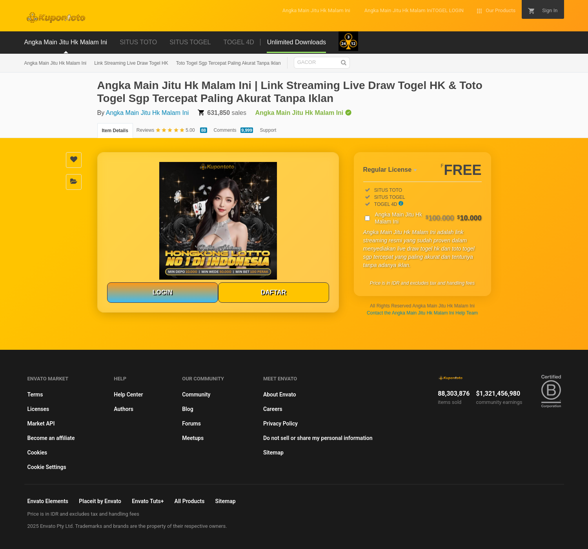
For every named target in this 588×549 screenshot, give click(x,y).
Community (196, 394)
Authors (123, 409)
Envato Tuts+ (148, 501)
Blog (187, 409)
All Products (190, 501)
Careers (272, 409)
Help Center (128, 394)
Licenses (38, 409)
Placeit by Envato (100, 501)
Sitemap (273, 452)
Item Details (115, 130)
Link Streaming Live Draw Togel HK (131, 63)
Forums (191, 423)
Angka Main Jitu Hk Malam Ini (55, 63)
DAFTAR (273, 292)
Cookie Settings (46, 467)
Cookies (37, 452)
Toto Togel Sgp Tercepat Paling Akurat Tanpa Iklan (228, 63)
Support (268, 130)
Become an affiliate (51, 438)
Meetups (193, 438)
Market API (41, 423)
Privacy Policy (280, 423)
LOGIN (163, 292)
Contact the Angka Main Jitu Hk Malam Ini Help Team (422, 313)
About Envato (279, 394)
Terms (35, 394)
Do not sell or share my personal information (318, 438)
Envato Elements (48, 501)
